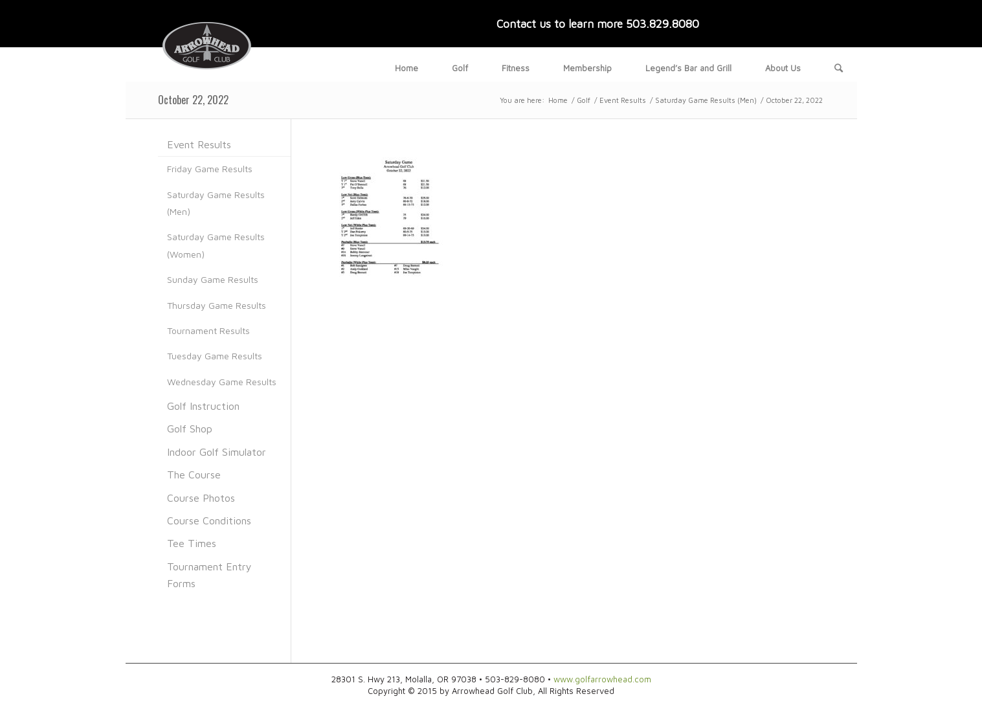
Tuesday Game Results (214, 355)
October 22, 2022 (193, 99)
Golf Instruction (203, 406)
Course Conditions (209, 520)
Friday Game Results (209, 168)
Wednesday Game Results (221, 381)
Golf (583, 100)
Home (558, 100)
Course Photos (201, 498)
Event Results (622, 100)
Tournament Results (208, 330)
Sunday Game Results (212, 279)
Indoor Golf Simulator (216, 452)
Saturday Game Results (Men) (706, 100)
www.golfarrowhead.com (602, 679)
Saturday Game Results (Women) (216, 245)
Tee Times (191, 543)
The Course (194, 474)
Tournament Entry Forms (209, 575)
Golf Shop (189, 428)
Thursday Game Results (216, 305)
